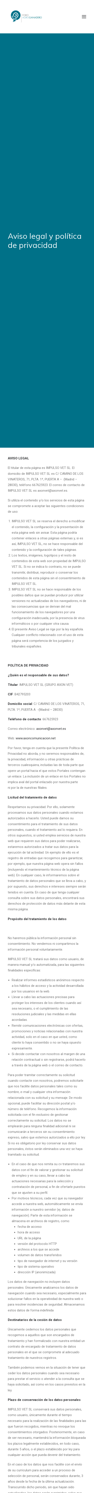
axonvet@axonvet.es (51, 644)
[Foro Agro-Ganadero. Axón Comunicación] (26, 17)
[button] (84, 16)
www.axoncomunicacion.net (36, 653)
